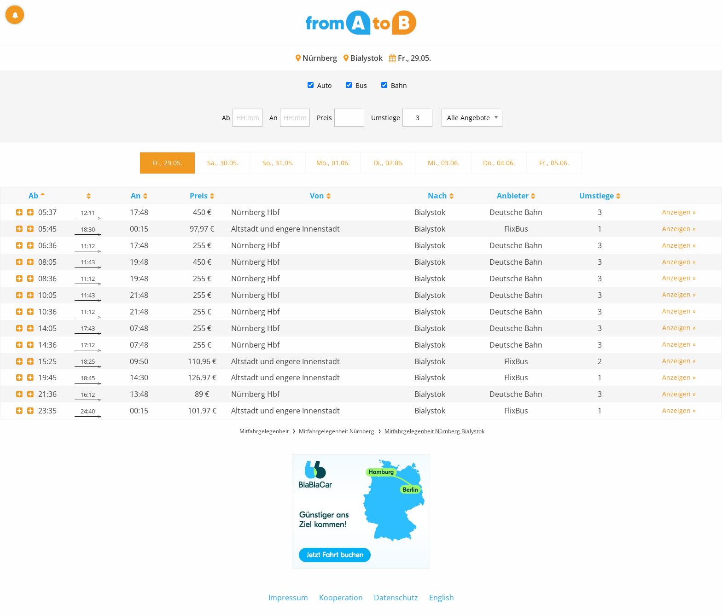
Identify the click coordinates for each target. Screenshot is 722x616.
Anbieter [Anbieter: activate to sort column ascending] (513, 196)
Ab (226, 117)
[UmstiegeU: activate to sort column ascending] (599, 196)
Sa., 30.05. (223, 162)
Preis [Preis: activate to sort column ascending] (199, 196)
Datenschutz (396, 598)
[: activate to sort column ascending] (87, 196)
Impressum (288, 598)
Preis (324, 117)
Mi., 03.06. (444, 162)
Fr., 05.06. (554, 162)
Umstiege (385, 117)
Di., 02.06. (388, 162)
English (441, 598)
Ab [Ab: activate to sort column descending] (33, 196)
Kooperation (341, 598)
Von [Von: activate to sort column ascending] (317, 196)
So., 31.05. (278, 162)
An (273, 117)
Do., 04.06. (499, 162)
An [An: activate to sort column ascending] (136, 196)
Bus (361, 85)
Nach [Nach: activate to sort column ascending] (437, 196)
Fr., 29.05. (167, 162)
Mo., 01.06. (333, 162)
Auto (324, 85)
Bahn (399, 85)
